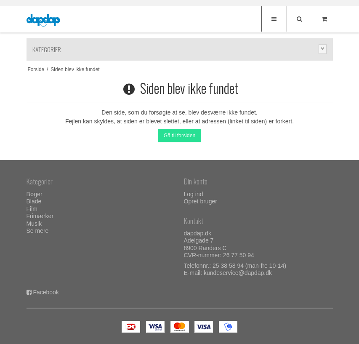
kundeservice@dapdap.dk (238, 272)
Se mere (38, 230)
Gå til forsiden (180, 136)
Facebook (46, 292)
